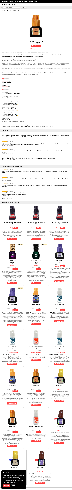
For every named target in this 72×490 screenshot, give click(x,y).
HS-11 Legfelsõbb (59, 305)
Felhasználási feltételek (6, 488)
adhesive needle (6, 65)
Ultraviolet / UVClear (36, 262)
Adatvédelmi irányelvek (17, 488)
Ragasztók (9, 10)
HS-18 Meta (60, 427)
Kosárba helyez (36, 46)
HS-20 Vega (36, 386)
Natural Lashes (10, 4)
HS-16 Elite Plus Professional (12, 223)
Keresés (23, 7)
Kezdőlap (4, 10)
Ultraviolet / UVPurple (12, 262)
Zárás (13, 485)
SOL (23, 488)
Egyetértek (6, 485)
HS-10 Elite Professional (36, 347)
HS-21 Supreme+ (59, 261)
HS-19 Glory (59, 386)
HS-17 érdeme (36, 305)
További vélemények (7, 162)
